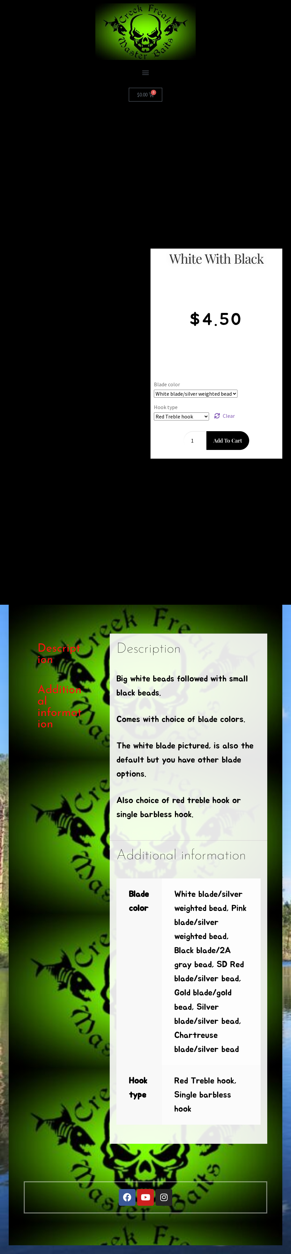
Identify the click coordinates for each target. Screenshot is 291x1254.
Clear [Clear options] (229, 415)
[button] (145, 72)
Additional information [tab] (59, 707)
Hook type (166, 407)
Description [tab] (58, 654)
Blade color (167, 384)
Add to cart (227, 440)
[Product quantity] (195, 440)
